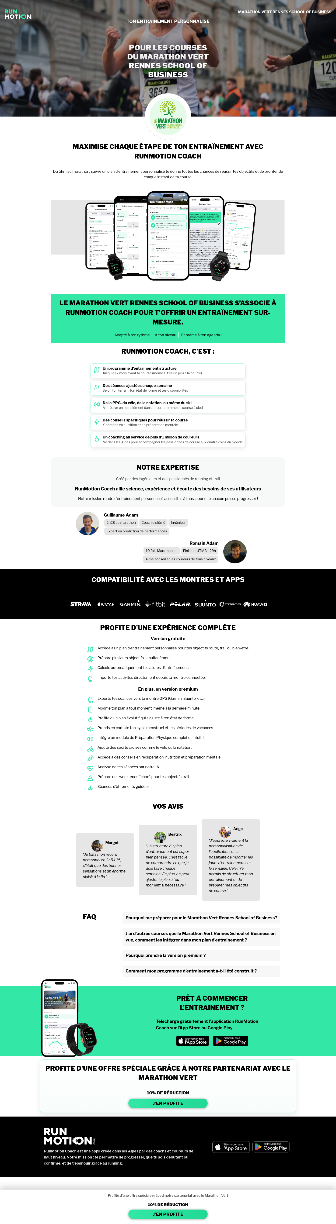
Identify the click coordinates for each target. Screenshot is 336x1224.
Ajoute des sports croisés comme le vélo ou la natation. (144, 747)
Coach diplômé (153, 523)
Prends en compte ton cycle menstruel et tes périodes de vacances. (155, 728)
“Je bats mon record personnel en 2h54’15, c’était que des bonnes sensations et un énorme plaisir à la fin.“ (104, 865)
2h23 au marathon (121, 523)
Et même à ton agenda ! (201, 335)
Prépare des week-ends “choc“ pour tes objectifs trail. (143, 777)
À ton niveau (165, 335)
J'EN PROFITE (168, 1103)
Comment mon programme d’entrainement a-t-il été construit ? (191, 971)
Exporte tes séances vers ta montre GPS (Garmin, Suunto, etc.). (151, 698)
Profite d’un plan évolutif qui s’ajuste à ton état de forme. (145, 718)
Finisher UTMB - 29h (199, 551)
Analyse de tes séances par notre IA (128, 767)
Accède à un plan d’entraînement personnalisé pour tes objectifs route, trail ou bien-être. (173, 648)
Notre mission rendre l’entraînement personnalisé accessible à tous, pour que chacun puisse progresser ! (168, 498)
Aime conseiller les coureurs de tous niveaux (180, 559)
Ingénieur (178, 523)
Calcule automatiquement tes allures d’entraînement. (143, 667)
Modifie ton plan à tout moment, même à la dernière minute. (148, 708)
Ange (238, 829)
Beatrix (175, 834)
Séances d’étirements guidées (123, 786)
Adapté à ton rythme (132, 335)
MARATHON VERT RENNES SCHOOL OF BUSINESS (284, 12)
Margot (112, 843)
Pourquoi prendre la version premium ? (166, 955)
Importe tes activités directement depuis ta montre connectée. (151, 677)
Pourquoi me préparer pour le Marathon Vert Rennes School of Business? (201, 918)
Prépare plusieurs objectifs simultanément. (134, 658)
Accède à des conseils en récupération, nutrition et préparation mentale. (159, 757)
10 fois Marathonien (162, 551)
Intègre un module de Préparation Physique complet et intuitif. (150, 737)
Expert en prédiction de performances (137, 531)
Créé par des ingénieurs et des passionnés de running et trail (168, 479)
